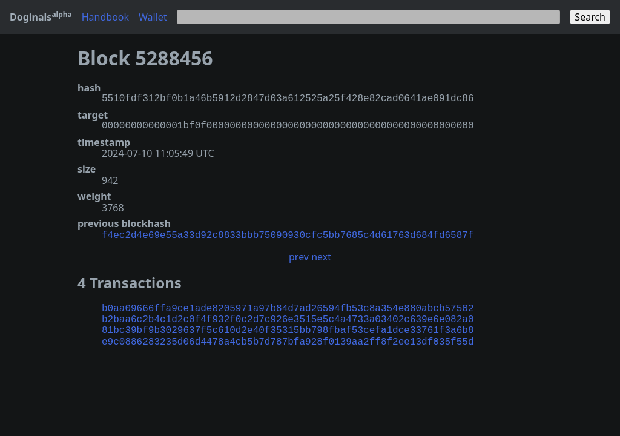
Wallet (153, 17)
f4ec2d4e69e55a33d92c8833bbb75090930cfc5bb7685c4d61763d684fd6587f (287, 234)
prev (299, 255)
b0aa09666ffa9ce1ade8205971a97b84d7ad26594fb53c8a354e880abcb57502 (287, 307)
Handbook (105, 17)
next (321, 255)
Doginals (41, 17)
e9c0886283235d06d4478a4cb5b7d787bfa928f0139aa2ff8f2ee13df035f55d (287, 341)
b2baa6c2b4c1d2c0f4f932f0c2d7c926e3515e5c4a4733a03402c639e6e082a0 (287, 318)
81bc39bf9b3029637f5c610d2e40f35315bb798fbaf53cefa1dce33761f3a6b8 (287, 329)
